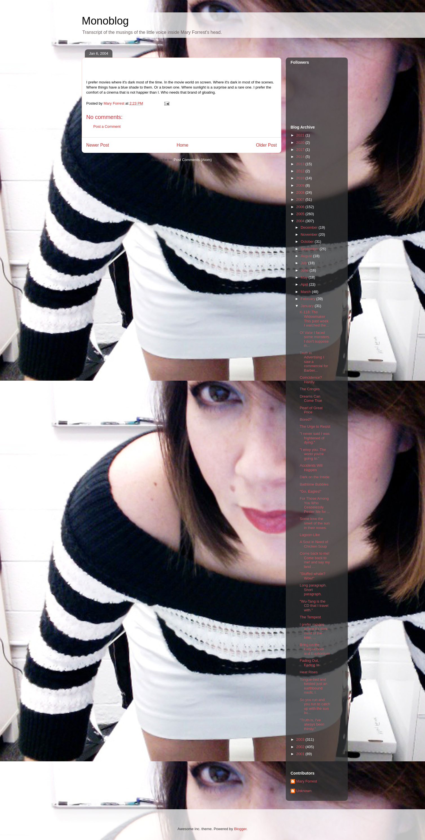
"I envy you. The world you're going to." (313, 453)
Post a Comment (107, 126)
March (306, 292)
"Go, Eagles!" (310, 491)
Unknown (303, 791)
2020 (301, 142)
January (308, 306)
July (304, 263)
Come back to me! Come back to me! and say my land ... (315, 560)
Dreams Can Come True (311, 398)
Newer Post (97, 145)
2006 (301, 207)
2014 (301, 157)
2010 (301, 178)
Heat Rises (309, 672)
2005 (301, 214)
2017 (301, 149)
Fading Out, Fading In (309, 662)
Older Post (266, 145)
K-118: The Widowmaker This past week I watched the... (314, 318)
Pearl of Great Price (311, 410)
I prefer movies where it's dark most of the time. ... (313, 631)
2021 (301, 135)
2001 (301, 754)
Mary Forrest (306, 781)
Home (183, 145)
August (307, 256)
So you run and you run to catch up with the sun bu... (315, 706)
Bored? (305, 419)
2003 (301, 739)
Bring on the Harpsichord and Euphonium (314, 649)
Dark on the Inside (314, 477)
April (305, 284)
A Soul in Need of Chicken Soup (314, 544)
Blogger (240, 829)
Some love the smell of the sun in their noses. (314, 523)
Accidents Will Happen (311, 467)
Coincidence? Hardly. (311, 379)
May (305, 277)
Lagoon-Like (310, 535)
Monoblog (105, 21)
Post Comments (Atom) (193, 160)
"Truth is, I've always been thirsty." (312, 724)
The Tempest (310, 617)
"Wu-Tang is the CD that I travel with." (314, 605)
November (310, 234)
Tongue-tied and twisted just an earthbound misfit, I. (313, 686)
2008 (301, 192)
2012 (301, 171)
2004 (301, 221)
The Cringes (310, 389)
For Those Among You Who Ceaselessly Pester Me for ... (315, 505)
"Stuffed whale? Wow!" (312, 576)
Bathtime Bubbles (314, 484)
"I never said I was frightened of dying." (314, 437)
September (310, 249)
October (308, 241)
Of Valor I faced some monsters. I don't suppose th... (315, 339)
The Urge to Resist (315, 426)
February (308, 299)
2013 (301, 164)
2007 (301, 199)
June (305, 270)
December (310, 227)
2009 (301, 185)
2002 (301, 747)
